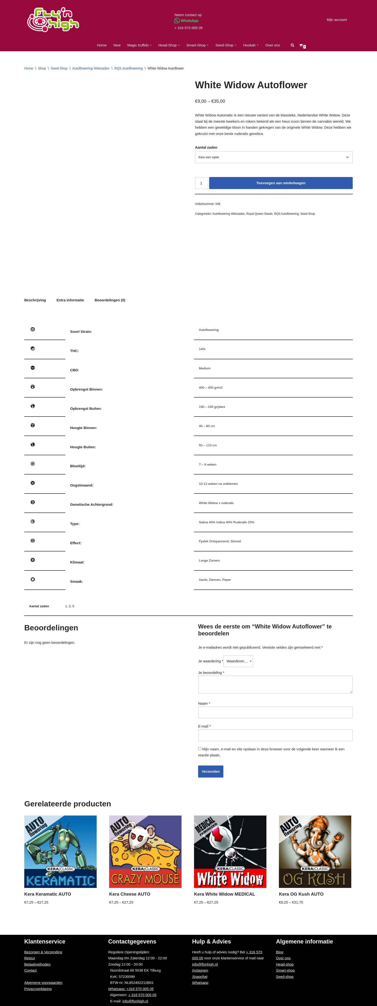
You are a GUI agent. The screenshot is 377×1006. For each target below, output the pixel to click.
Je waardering (210, 661)
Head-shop (285, 964)
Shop (42, 68)
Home (102, 45)
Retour (29, 958)
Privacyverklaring (38, 989)
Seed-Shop (59, 68)
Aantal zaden (206, 147)
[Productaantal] (201, 183)
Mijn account (337, 20)
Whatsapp (200, 983)
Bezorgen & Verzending (43, 952)
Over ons (272, 45)
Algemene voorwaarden (43, 983)
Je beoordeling (211, 673)
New (117, 45)
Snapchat (199, 976)
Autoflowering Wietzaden (91, 68)
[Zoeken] (292, 45)
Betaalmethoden (37, 964)
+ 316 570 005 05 (188, 28)
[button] (151, 45)
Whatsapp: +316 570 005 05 (131, 989)
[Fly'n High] (53, 19)
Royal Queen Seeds (259, 213)
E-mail (204, 726)
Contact (30, 970)
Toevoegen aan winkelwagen (281, 183)
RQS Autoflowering (128, 68)
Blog (279, 952)
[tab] (35, 300)
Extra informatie (70, 300)
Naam (204, 703)
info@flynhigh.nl (135, 1001)
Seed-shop (285, 976)
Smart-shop (285, 970)
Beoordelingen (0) (110, 300)
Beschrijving (35, 300)
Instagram (200, 970)
